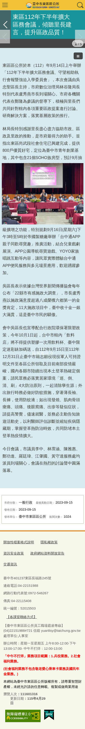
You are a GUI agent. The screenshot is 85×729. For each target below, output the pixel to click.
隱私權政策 (49, 542)
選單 (5, 5)
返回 (5, 24)
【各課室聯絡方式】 (21, 617)
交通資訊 (10, 564)
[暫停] (78, 55)
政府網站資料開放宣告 (47, 553)
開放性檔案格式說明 (18, 542)
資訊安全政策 (13, 553)
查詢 (80, 5)
